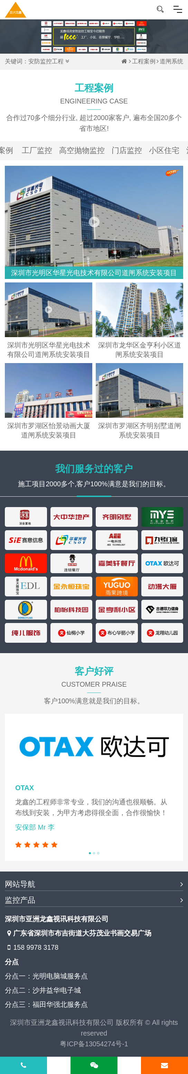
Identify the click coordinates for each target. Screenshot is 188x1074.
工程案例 (144, 61)
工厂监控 (37, 150)
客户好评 (94, 679)
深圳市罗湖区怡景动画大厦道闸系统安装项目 (48, 430)
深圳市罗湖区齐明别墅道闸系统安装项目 (139, 430)
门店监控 (127, 150)
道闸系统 (171, 61)
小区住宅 (164, 150)
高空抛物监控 (82, 150)
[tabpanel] (94, 787)
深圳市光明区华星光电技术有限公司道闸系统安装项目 (94, 273)
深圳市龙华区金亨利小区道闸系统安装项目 (139, 349)
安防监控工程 (46, 61)
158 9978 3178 (31, 947)
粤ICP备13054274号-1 (94, 1044)
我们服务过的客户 (94, 468)
